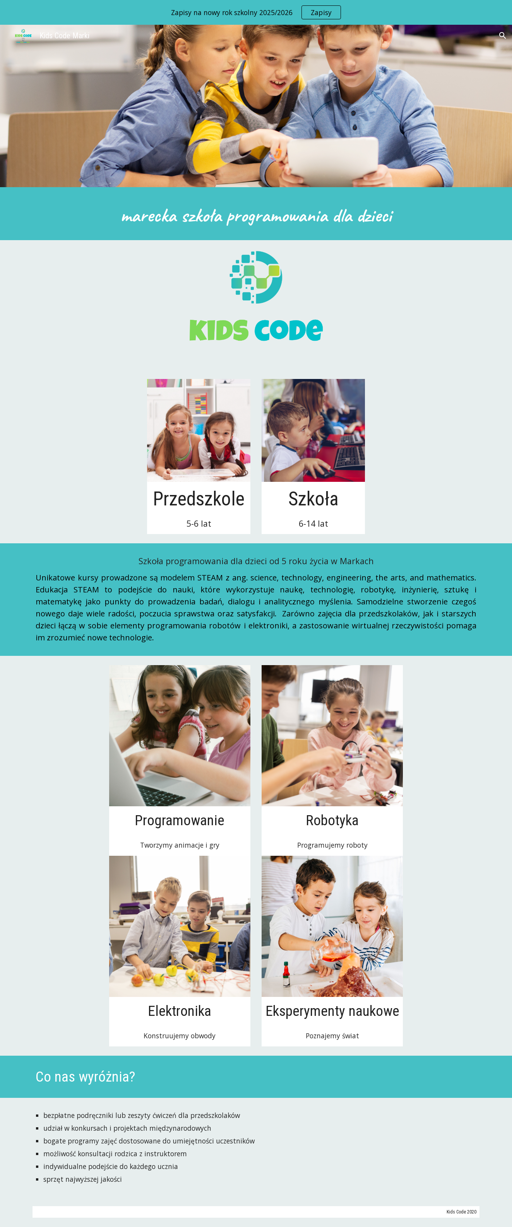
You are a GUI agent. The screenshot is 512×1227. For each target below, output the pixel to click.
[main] (256, 215)
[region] (256, 12)
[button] (502, 35)
